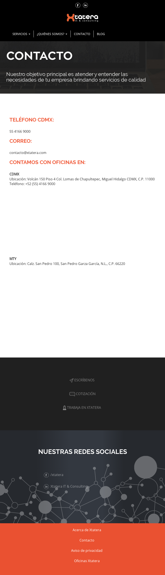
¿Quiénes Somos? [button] (52, 34)
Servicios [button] (21, 34)
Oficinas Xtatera (87, 560)
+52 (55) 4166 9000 (40, 183)
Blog (101, 34)
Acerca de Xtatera (87, 530)
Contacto (82, 34)
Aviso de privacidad (86, 550)
